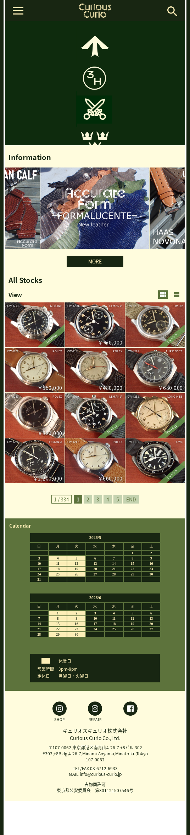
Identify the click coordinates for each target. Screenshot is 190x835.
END (131, 499)
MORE (95, 261)
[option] (95, 83)
